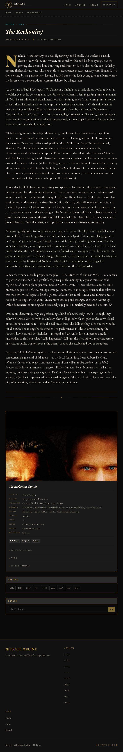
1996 (76, 588)
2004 (12, 588)
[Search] (57, 609)
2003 (20, 588)
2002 (28, 588)
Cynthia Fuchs (22, 39)
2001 (36, 588)
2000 (44, 588)
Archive (80, 5)
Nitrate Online (24, 745)
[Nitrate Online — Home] (19, 5)
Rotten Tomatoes (20, 566)
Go (111, 609)
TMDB (14, 558)
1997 (68, 588)
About (94, 5)
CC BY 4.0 (37, 745)
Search (109, 4)
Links (8, 724)
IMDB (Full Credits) (21, 550)
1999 (52, 588)
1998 (60, 588)
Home (67, 5)
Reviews (19, 13)
